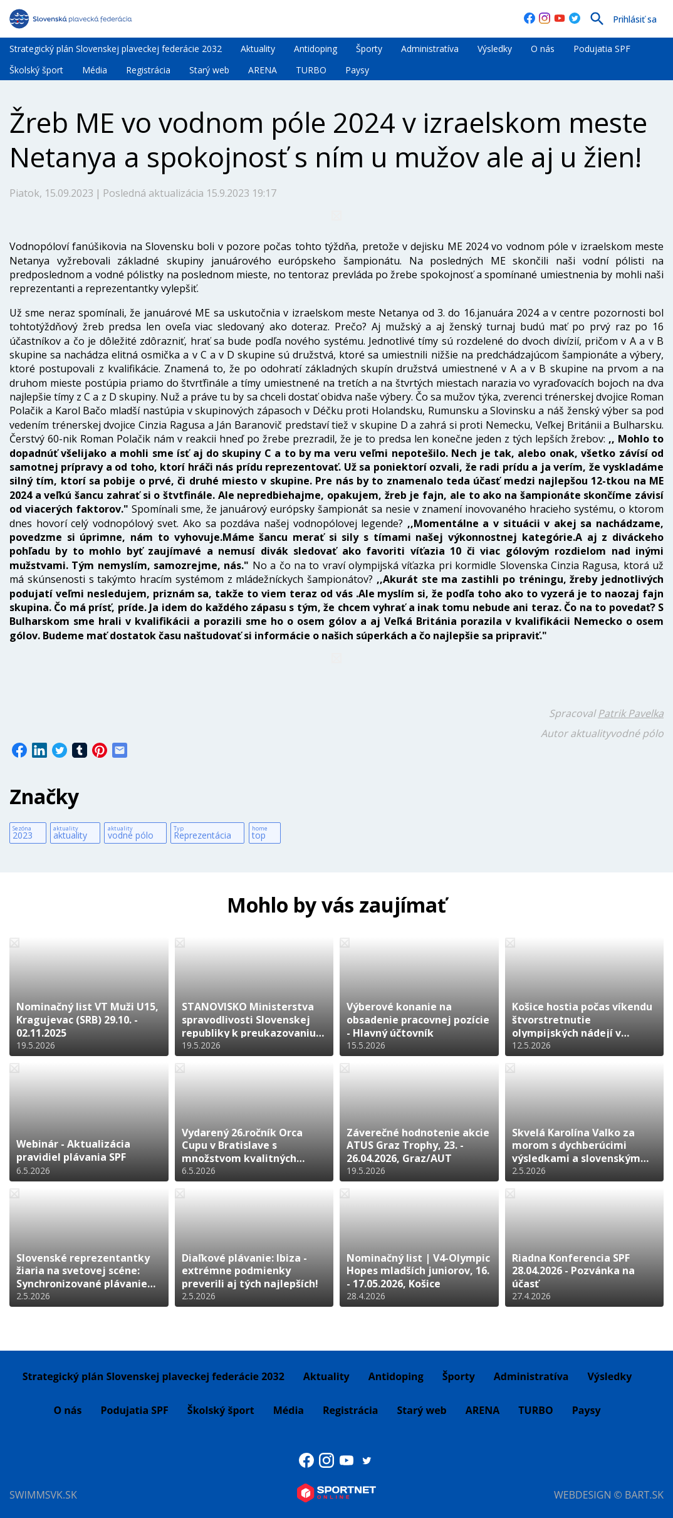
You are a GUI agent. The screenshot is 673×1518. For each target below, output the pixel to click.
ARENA (262, 70)
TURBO (311, 70)
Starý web (209, 70)
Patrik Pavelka (631, 713)
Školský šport (36, 70)
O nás (543, 49)
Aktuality (258, 49)
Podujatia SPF (601, 49)
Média (94, 70)
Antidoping (315, 49)
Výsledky (494, 49)
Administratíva (430, 49)
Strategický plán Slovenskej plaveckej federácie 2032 (115, 49)
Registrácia (148, 70)
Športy (369, 49)
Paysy (357, 70)
